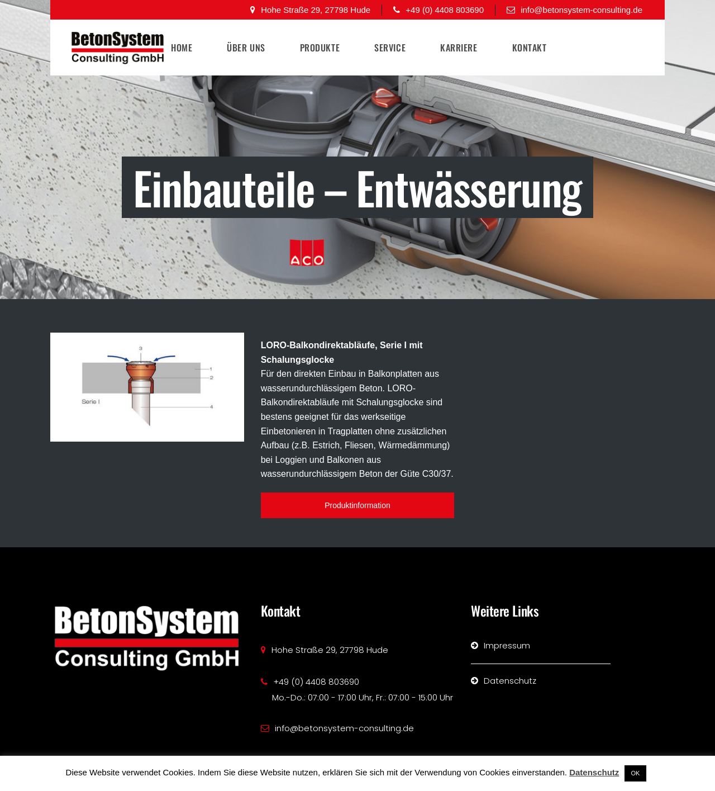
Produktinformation (357, 505)
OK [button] (635, 773)
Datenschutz (594, 772)
